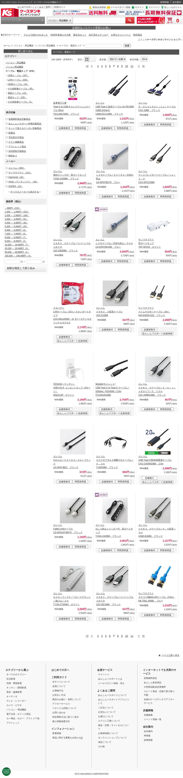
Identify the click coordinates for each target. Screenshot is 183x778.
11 (131, 66)
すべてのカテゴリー (16, 674)
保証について (104, 742)
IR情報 (147, 735)
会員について (59, 686)
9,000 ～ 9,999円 (16, 241)
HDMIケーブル (18, 84)
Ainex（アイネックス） (23, 181)
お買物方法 (57, 690)
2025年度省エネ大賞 (61, 35)
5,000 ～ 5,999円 (16, 226)
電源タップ (17, 97)
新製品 (11, 133)
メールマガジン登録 (120, 7)
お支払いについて (107, 712)
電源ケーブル (18, 93)
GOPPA (15, 186)
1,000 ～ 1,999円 (17, 212)
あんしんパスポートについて (112, 695)
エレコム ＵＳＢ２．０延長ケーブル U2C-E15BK (109, 312)
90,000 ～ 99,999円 (17, 252)
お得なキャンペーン (121, 35)
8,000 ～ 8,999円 (16, 237)
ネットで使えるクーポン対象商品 (24, 128)
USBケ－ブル (18, 75)
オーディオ (11, 696)
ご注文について (105, 707)
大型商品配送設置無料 (155, 687)
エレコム (16, 168)
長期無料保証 (150, 678)
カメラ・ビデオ (14, 705)
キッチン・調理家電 (16, 687)
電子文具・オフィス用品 (18, 714)
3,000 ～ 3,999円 (16, 219)
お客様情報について (108, 733)
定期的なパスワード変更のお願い (91, 27)
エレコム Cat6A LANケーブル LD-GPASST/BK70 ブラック (68, 529)
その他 (101, 746)
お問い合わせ (59, 712)
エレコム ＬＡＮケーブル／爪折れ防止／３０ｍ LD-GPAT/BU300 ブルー (114, 243)
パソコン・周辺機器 (58, 20)
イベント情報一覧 (152, 719)
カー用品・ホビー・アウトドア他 (22, 718)
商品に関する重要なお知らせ (67, 737)
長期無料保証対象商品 (19, 119)
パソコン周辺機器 (46, 45)
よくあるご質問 (42, 7)
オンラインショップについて (112, 737)
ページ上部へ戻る (170, 655)
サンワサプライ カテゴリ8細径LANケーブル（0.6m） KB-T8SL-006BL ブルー (156, 597)
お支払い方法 (59, 695)
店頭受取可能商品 (17, 151)
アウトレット (13, 723)
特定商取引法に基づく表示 (65, 717)
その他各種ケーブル (20, 102)
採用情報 (164, 2)
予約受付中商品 (16, 137)
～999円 (13, 208)
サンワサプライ (20, 172)
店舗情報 (148, 710)
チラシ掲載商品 (16, 142)
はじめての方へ (25, 7)
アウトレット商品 (17, 146)
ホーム (7, 45)
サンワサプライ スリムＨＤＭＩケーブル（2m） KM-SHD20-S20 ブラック (154, 312)
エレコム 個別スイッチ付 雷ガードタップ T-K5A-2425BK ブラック (69, 175)
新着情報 (56, 733)
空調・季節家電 (14, 683)
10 (126, 66)
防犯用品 (137, 35)
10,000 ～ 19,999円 (17, 245)
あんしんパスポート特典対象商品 (24, 123)
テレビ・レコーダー (16, 701)
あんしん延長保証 (152, 682)
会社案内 (176, 2)
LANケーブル (18, 80)
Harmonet (16, 177)
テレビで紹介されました (36, 35)
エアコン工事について (109, 721)
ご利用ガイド (58, 7)
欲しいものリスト (173, 7)
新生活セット (79, 35)
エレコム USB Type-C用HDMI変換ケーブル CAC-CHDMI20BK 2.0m (154, 460)
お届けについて (105, 716)
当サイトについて (61, 682)
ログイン (139, 7)
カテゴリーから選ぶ (13, 20)
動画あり (12, 155)
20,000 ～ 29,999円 (17, 248)
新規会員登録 (99, 7)
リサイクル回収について (64, 708)
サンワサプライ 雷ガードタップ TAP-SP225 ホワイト (149, 243)
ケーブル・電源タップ (70, 45)
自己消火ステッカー (99, 35)
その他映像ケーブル (21, 88)
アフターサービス (61, 704)
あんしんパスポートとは (110, 679)
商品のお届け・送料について (66, 699)
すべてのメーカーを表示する (24, 192)
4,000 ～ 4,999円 (16, 223)
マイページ (154, 7)
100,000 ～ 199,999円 (18, 256)
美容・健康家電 (14, 692)
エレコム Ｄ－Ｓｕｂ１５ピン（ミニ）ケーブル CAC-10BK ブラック (157, 107)
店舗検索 (148, 715)
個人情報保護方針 (61, 721)
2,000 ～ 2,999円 (17, 215)
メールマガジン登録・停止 (111, 683)
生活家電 (10, 679)
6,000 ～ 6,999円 (16, 230)
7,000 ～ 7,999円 (16, 234)
